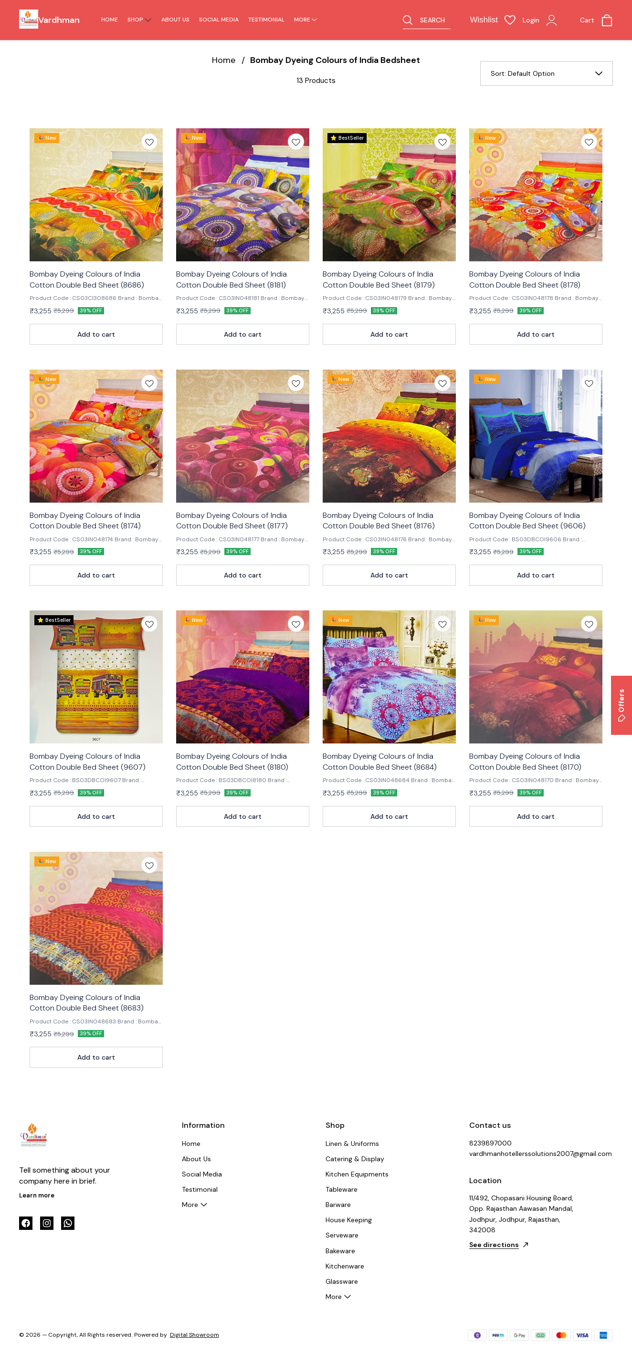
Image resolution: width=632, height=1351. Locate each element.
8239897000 (490, 1143)
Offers (621, 705)
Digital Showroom (194, 1335)
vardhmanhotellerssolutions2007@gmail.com (521, 1153)
